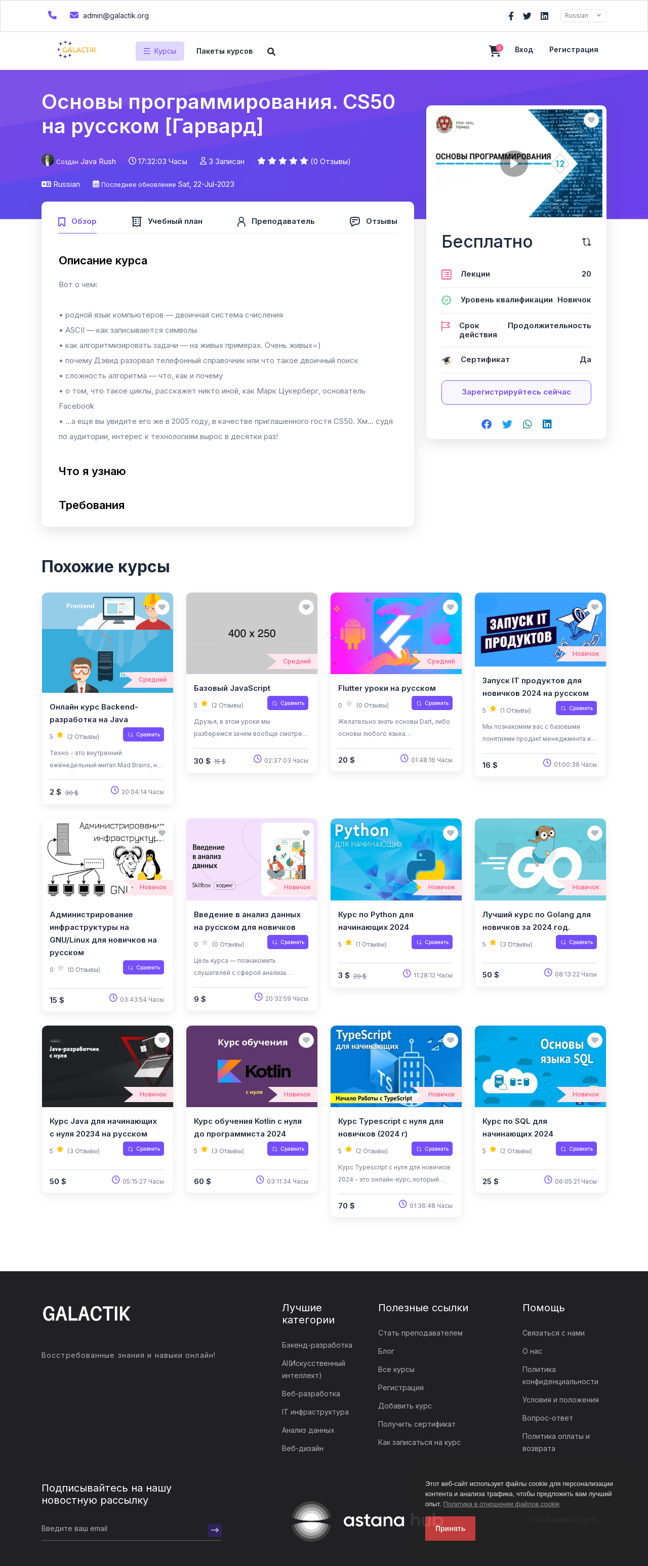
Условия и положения (560, 1399)
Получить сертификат (417, 1424)
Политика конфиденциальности (560, 1375)
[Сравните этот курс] (586, 241)
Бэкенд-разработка (317, 1345)
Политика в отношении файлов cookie (501, 1504)
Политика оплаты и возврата (556, 1442)
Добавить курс (405, 1405)
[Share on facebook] (486, 425)
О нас (532, 1351)
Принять (450, 1528)
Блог (386, 1351)
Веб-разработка (311, 1393)
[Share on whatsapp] (527, 425)
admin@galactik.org (108, 15)
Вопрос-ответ (547, 1418)
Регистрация (573, 49)
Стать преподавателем (420, 1332)
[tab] (77, 220)
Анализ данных (308, 1430)
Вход (524, 49)
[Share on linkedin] (547, 425)
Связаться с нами (553, 1332)
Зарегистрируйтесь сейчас (516, 392)
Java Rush (98, 161)
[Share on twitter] (507, 425)
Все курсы (396, 1369)
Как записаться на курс (419, 1442)
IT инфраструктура (315, 1411)
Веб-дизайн (302, 1448)
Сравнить (144, 734)
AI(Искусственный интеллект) (313, 1369)
